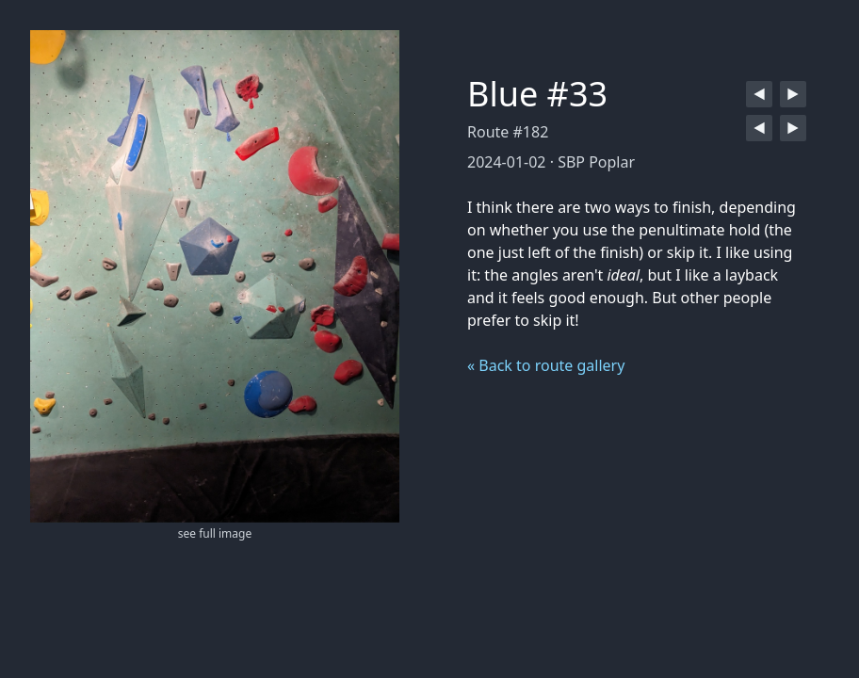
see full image (214, 533)
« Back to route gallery (545, 365)
